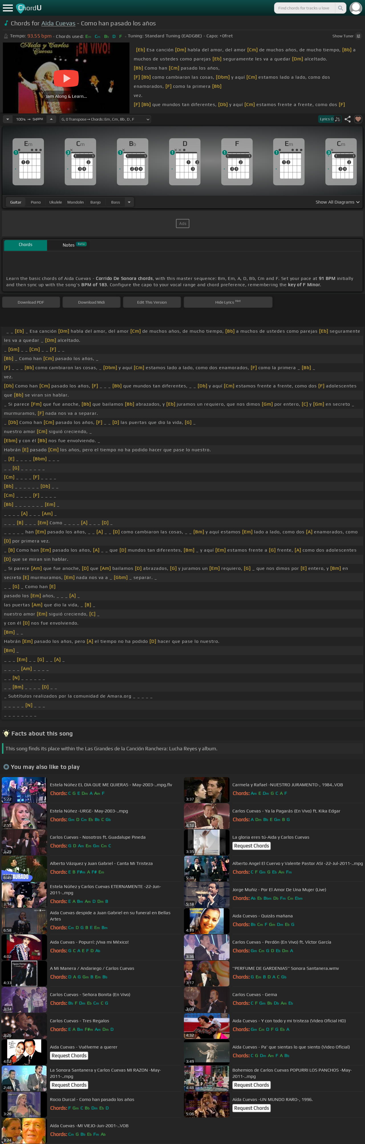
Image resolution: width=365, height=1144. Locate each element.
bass (115, 202)
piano (36, 202)
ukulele (55, 202)
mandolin (75, 202)
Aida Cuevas (58, 23)
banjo (95, 202)
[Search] (340, 8)
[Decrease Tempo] (8, 119)
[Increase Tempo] (51, 119)
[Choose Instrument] (129, 202)
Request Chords (251, 846)
